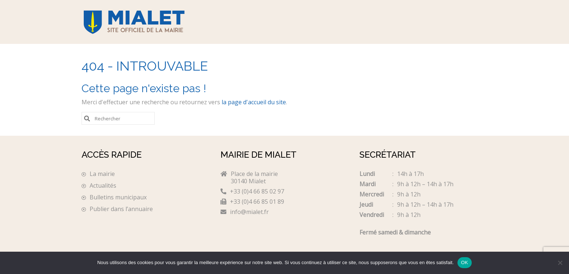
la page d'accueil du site (254, 102)
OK (464, 262)
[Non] (560, 262)
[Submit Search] (87, 118)
